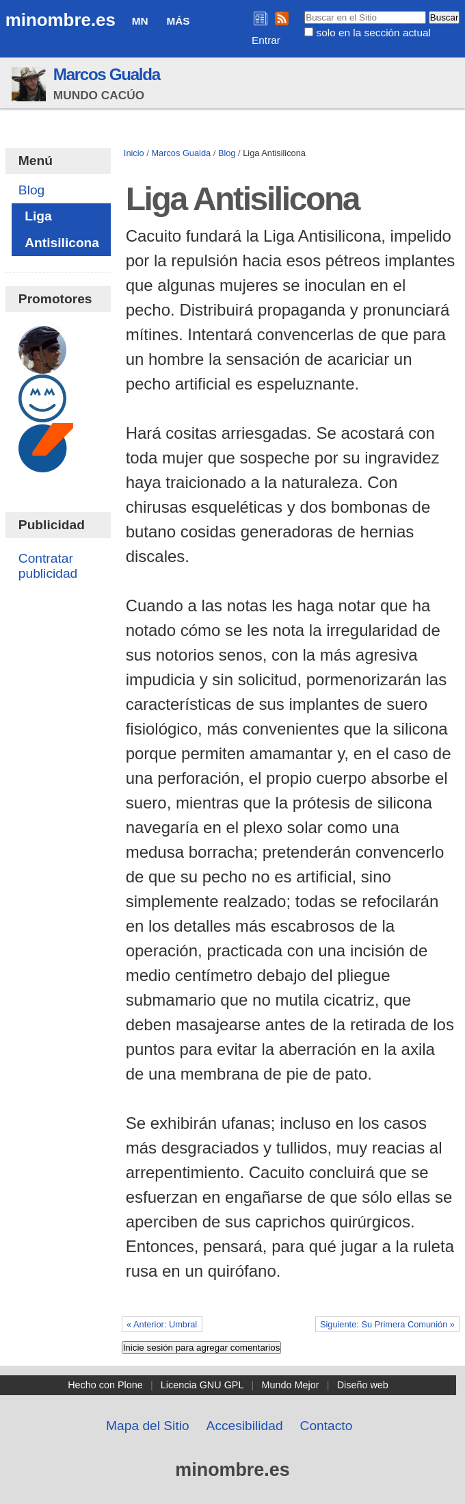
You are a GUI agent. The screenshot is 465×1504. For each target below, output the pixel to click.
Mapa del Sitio (147, 1425)
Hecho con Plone (105, 1384)
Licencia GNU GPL (202, 1384)
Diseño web (362, 1384)
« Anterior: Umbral (162, 1324)
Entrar (266, 40)
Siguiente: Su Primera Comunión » (387, 1324)
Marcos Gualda (106, 74)
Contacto (326, 1425)
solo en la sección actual (374, 32)
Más (177, 21)
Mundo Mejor (290, 1384)
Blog (227, 153)
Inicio (134, 153)
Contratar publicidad (47, 566)
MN (140, 21)
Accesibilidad (245, 1425)
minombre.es (60, 19)
